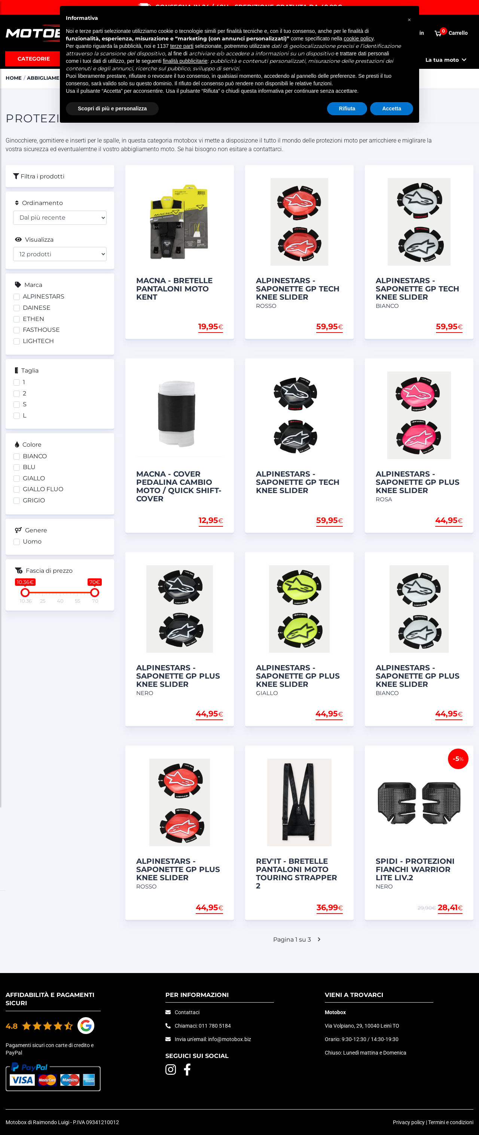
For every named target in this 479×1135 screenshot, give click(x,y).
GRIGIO (34, 500)
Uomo (32, 541)
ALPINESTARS (43, 296)
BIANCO (35, 456)
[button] (409, 18)
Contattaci (187, 1012)
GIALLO (34, 478)
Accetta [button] (391, 108)
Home (14, 78)
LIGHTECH (38, 341)
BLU (29, 467)
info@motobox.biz (229, 1039)
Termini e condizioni (450, 1122)
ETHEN (33, 318)
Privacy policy (409, 1122)
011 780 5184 (215, 1026)
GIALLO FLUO (43, 489)
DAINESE (37, 307)
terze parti (181, 46)
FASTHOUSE (41, 329)
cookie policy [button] (358, 39)
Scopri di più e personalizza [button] (112, 108)
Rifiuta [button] (347, 108)
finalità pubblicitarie (185, 61)
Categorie (34, 58)
